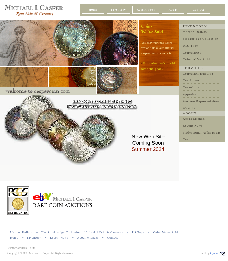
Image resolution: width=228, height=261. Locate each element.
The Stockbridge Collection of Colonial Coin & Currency (82, 232)
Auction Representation (201, 101)
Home (93, 9)
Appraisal (190, 94)
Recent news (146, 9)
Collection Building (198, 73)
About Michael (194, 118)
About (173, 9)
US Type (138, 232)
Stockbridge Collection (200, 38)
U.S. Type (190, 45)
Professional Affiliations (202, 132)
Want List (190, 108)
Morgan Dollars (195, 31)
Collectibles (192, 52)
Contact (198, 9)
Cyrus (214, 253)
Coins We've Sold (196, 59)
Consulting (191, 87)
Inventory (118, 9)
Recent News (193, 125)
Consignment (193, 80)
